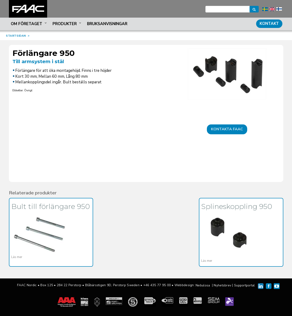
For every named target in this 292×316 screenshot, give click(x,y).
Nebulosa (203, 285)
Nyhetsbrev (222, 285)
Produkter (67, 24)
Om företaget (29, 24)
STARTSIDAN (16, 36)
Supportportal (244, 285)
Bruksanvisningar (107, 24)
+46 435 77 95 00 (157, 285)
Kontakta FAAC (227, 129)
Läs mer (16, 257)
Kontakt (269, 23)
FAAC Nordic (28, 9)
